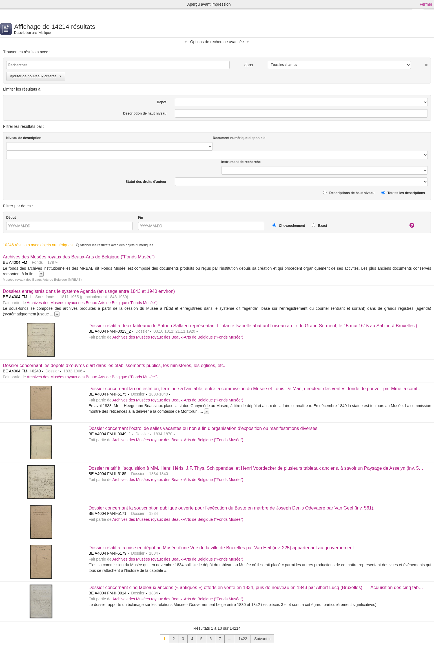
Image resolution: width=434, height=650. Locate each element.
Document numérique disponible (239, 138)
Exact (319, 225)
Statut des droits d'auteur (146, 182)
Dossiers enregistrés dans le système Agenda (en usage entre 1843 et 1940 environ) (89, 291)
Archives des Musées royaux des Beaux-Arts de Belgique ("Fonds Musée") (79, 256)
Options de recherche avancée (217, 41)
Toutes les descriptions (403, 193)
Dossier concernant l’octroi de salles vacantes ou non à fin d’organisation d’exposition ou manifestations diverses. (203, 428)
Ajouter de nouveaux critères (35, 76)
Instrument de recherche (241, 162)
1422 (242, 638)
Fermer (426, 4)
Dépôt (161, 102)
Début (11, 217)
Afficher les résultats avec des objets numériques (114, 245)
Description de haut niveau (144, 113)
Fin (140, 217)
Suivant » (262, 638)
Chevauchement (289, 225)
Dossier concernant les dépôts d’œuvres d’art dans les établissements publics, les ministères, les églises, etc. (114, 365)
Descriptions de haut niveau (348, 193)
